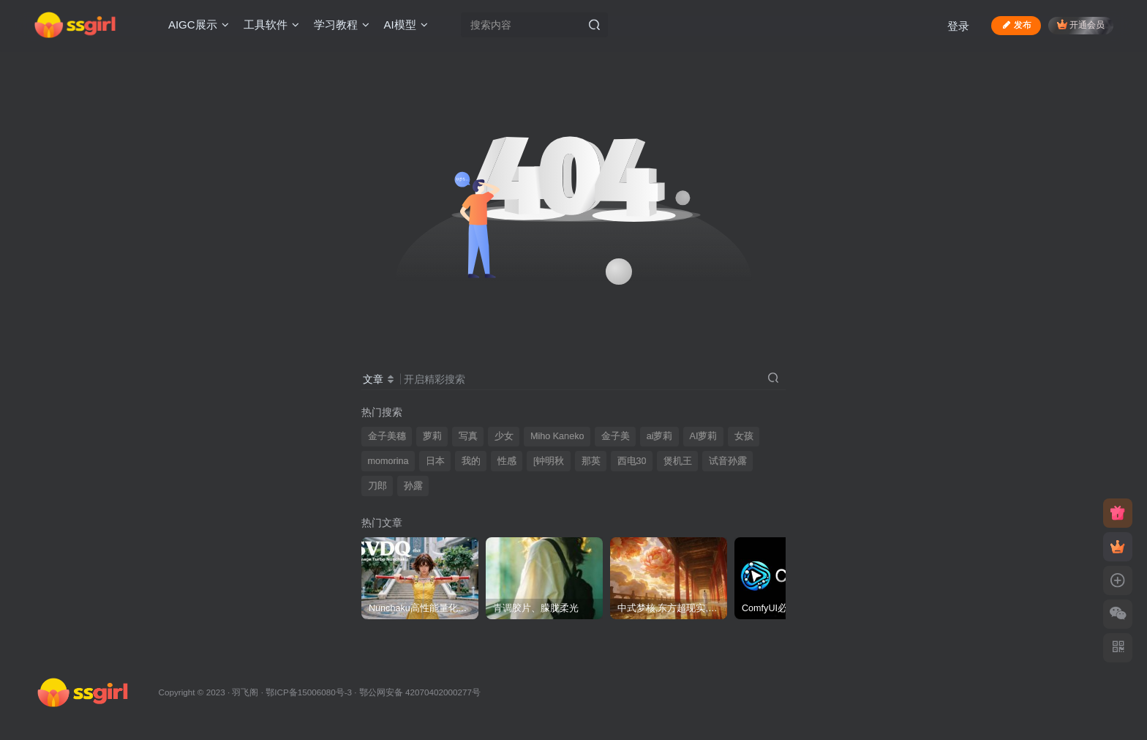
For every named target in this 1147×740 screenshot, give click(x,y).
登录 (958, 26)
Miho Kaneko (557, 436)
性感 (506, 461)
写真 (468, 436)
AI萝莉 (704, 436)
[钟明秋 (549, 461)
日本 (435, 461)
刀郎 (377, 486)
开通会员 (1081, 24)
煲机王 (677, 461)
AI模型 (406, 24)
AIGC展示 (198, 24)
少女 (504, 436)
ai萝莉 (660, 436)
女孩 (743, 436)
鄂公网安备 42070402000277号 (420, 692)
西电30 (632, 461)
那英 (591, 461)
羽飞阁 (245, 692)
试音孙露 (728, 461)
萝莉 (432, 436)
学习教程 (341, 24)
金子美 (615, 436)
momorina (388, 461)
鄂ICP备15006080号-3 (309, 692)
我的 (471, 461)
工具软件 (271, 24)
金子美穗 (387, 436)
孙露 (413, 486)
